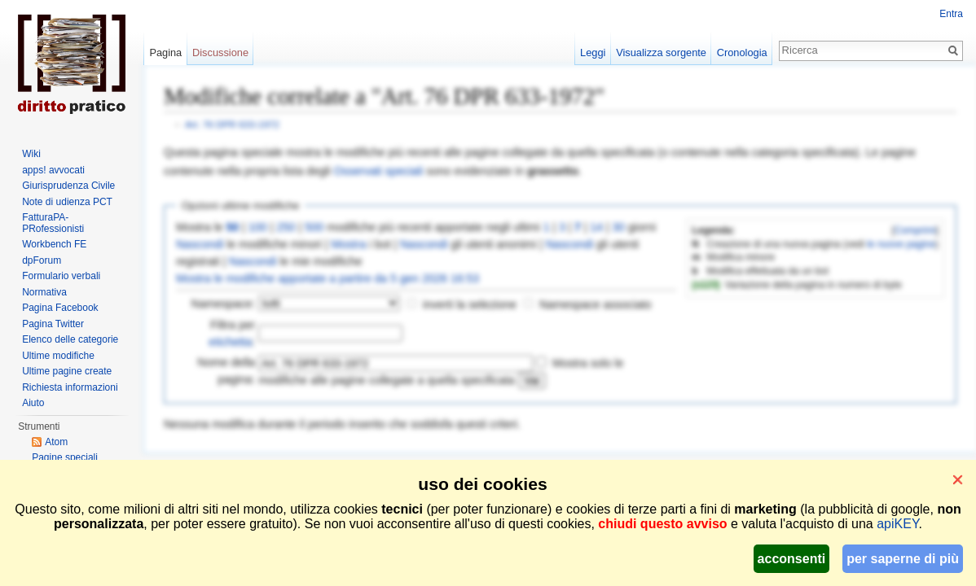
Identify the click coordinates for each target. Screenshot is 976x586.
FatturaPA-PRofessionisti (53, 223)
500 (314, 227)
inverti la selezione (470, 304)
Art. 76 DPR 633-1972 (232, 124)
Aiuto (33, 403)
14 (596, 227)
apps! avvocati (53, 170)
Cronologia (742, 52)
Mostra (348, 244)
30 (618, 227)
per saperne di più (902, 559)
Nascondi (199, 244)
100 (257, 227)
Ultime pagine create (67, 371)
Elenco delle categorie (70, 339)
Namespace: (223, 303)
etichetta (230, 341)
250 (285, 227)
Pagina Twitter (53, 324)
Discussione (220, 52)
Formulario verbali (61, 276)
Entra (951, 14)
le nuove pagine (901, 244)
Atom (56, 442)
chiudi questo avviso (662, 524)
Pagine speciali (65, 457)
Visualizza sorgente (661, 52)
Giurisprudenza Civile (68, 185)
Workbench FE (54, 244)
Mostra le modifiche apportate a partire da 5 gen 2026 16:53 (327, 278)
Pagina (165, 52)
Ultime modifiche (58, 355)
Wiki (31, 154)
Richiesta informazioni (69, 387)
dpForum (41, 260)
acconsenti (792, 559)
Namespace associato (595, 304)
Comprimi (915, 230)
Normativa (44, 292)
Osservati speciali (379, 170)
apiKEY (897, 524)
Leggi (592, 52)
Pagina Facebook (60, 307)
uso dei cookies (482, 483)
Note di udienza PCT (67, 202)
